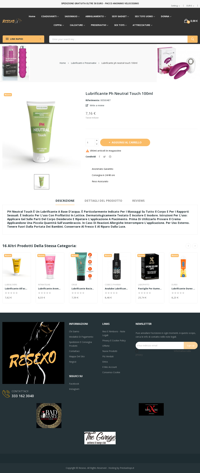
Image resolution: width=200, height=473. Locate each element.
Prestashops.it (127, 467)
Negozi (72, 361)
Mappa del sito (77, 356)
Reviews (138, 200)
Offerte (106, 345)
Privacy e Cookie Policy (114, 340)
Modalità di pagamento (81, 336)
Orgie (74, 285)
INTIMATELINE (44, 285)
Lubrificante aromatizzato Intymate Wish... (50, 288)
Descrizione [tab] (65, 200)
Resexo (82, 467)
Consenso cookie (111, 372)
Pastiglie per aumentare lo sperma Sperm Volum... (150, 288)
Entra (105, 361)
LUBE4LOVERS (11, 285)
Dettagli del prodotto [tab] (103, 200)
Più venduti (108, 356)
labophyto (143, 285)
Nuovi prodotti (109, 351)
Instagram (74, 389)
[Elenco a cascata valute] (191, 6)
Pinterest (110, 156)
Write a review (96, 105)
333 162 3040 (23, 395)
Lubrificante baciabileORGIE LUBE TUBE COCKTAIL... (83, 288)
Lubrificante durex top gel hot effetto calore (183, 288)
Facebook (74, 383)
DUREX (175, 285)
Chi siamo (74, 331)
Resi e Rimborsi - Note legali (113, 333)
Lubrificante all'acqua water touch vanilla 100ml (16, 288)
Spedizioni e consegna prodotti (80, 344)
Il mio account (109, 367)
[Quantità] (90, 142)
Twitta (104, 156)
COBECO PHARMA (113, 285)
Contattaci (74, 351)
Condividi (99, 156)
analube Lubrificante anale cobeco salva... (116, 288)
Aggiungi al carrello (126, 142)
